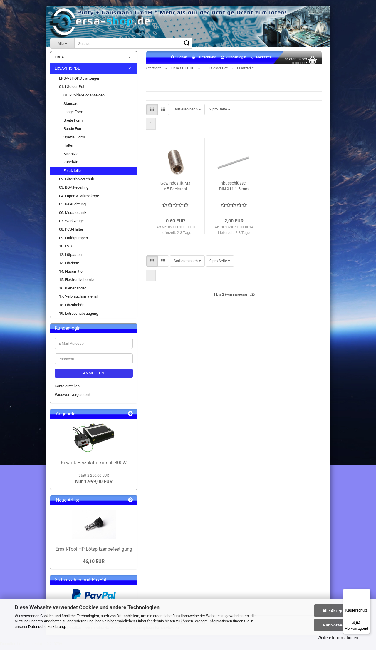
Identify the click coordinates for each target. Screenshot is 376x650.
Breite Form (73, 123)
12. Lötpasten (70, 258)
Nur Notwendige (338, 625)
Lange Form (73, 115)
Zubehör (70, 165)
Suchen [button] (179, 60)
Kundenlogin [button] (233, 60)
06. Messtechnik (73, 216)
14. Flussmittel (71, 274)
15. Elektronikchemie (76, 283)
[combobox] (187, 113)
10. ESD (65, 249)
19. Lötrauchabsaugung (78, 316)
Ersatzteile (72, 174)
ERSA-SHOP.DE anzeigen (79, 81)
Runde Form (73, 132)
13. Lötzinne (69, 266)
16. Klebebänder (72, 291)
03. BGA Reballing (73, 190)
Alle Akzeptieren (338, 610)
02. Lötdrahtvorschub (76, 182)
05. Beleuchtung (72, 207)
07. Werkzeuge (71, 224)
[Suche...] (62, 43)
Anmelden (93, 376)
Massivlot (71, 157)
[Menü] (366, 592)
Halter (68, 149)
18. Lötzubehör (71, 308)
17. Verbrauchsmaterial (78, 300)
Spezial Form (74, 140)
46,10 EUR (94, 564)
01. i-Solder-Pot (71, 90)
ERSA (59, 60)
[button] (204, 60)
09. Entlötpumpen (73, 241)
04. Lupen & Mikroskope (79, 199)
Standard (70, 107)
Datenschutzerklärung (46, 626)
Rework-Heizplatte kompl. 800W (94, 466)
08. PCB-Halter (71, 232)
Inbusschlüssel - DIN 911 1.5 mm (234, 189)
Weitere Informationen (338, 637)
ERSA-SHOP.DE (67, 72)
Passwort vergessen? (72, 398)
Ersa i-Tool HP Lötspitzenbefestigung (94, 552)
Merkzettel (261, 60)
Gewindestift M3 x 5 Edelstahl (175, 189)
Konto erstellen (67, 389)
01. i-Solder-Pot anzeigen (84, 98)
